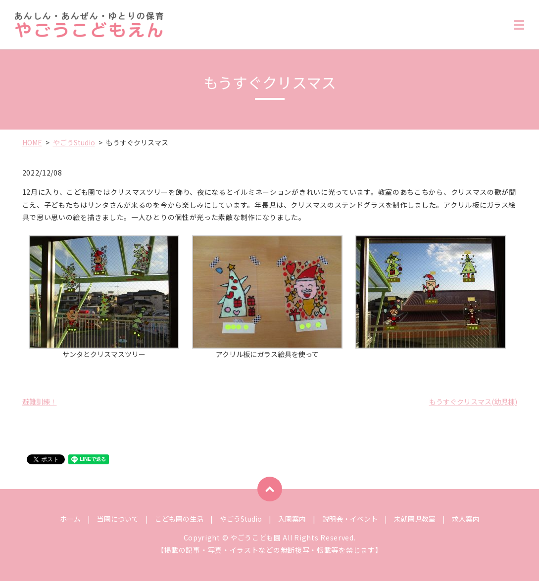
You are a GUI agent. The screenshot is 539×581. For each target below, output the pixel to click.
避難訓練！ (39, 401)
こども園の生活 (179, 519)
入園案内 (292, 519)
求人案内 (466, 519)
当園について (118, 519)
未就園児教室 (415, 519)
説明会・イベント (350, 519)
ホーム (70, 519)
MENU (519, 27)
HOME (32, 142)
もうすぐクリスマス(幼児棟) (473, 401)
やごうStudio (74, 142)
